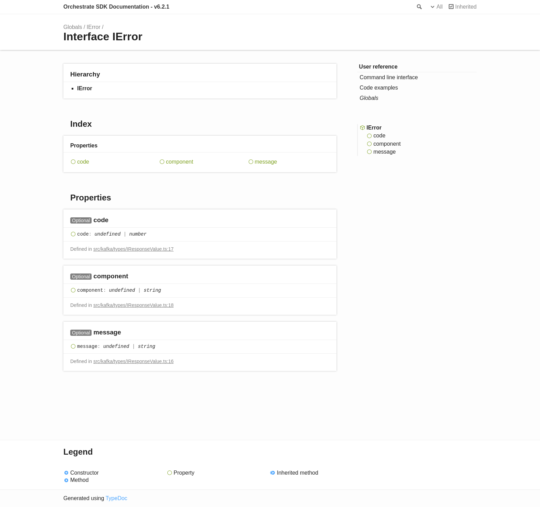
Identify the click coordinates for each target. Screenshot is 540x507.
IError (94, 27)
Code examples (379, 88)
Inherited (466, 7)
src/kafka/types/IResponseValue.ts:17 (133, 249)
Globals (72, 27)
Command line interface (389, 77)
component (179, 162)
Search (419, 7)
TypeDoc (116, 498)
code (83, 162)
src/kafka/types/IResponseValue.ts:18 (133, 305)
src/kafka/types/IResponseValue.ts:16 (133, 361)
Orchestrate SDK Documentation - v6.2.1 (116, 7)
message (266, 162)
